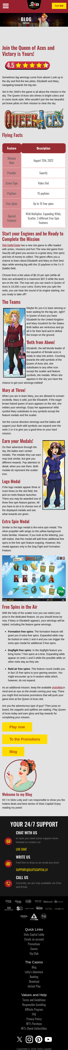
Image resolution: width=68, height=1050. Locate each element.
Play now (17, 727)
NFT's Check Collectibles (34, 1028)
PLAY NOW (59, 5)
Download (34, 981)
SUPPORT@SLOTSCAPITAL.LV (32, 870)
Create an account (34, 939)
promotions (57, 687)
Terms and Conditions (34, 1000)
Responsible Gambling (34, 1004)
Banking (34, 977)
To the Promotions (24, 739)
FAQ (34, 1014)
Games (34, 949)
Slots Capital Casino (11, 245)
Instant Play (34, 986)
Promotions (34, 944)
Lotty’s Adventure (34, 972)
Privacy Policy (34, 1019)
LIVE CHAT (21, 849)
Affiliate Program (34, 1009)
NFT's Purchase (34, 1023)
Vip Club (34, 953)
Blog (13, 751)
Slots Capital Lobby (34, 934)
